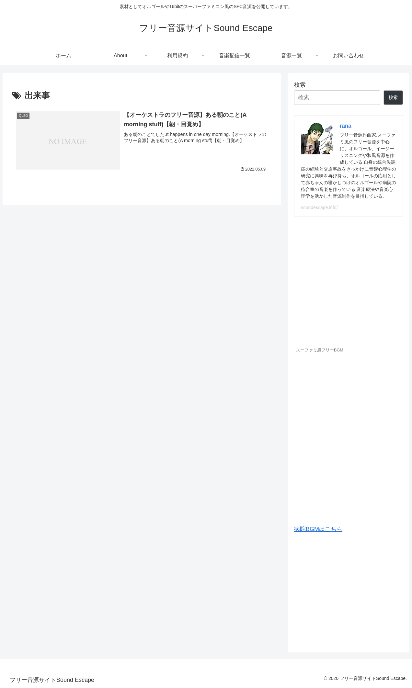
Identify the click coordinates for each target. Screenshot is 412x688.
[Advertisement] (348, 590)
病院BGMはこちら (318, 529)
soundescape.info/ (319, 207)
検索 (300, 85)
